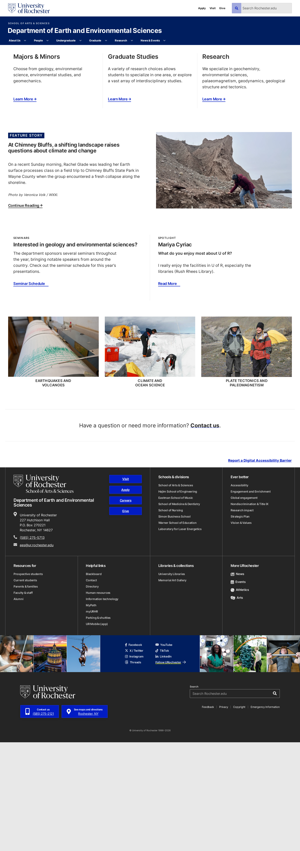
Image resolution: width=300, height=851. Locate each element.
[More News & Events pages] (164, 40)
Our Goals (32, 123)
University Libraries (171, 683)
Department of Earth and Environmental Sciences (85, 31)
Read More (167, 392)
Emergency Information (265, 815)
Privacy (223, 815)
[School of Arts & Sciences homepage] (44, 592)
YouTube (163, 753)
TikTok (162, 759)
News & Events (150, 40)
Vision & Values (241, 632)
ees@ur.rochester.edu (37, 653)
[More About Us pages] (25, 40)
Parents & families (26, 695)
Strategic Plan (240, 625)
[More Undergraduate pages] (80, 40)
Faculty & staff (23, 701)
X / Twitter (134, 759)
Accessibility (239, 594)
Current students (25, 689)
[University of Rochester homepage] (29, 8)
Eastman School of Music (175, 607)
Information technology (102, 708)
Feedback (208, 815)
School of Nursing (170, 619)
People (38, 40)
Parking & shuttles (98, 726)
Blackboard (93, 683)
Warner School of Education (177, 632)
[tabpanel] (150, 99)
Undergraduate (66, 40)
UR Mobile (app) (97, 733)
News (237, 682)
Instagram (134, 765)
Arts (237, 706)
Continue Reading (25, 314)
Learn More (24, 207)
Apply (202, 8)
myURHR (92, 720)
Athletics (240, 698)
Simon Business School (174, 625)
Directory (92, 695)
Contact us (204, 534)
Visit (213, 8)
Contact (91, 689)
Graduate (95, 40)
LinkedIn (163, 765)
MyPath (91, 714)
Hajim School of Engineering (177, 600)
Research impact (242, 619)
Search (194, 795)
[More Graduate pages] (105, 40)
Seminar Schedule (29, 392)
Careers (125, 609)
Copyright (239, 815)
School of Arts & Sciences (29, 23)
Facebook (133, 753)
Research (121, 40)
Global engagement (244, 607)
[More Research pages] (131, 40)
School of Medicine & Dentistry (179, 613)
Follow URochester (170, 771)
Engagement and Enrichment (251, 600)
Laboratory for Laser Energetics (180, 638)
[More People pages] (47, 40)
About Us (14, 40)
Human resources (98, 701)
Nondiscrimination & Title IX (250, 613)
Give (222, 8)
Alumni (18, 708)
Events (238, 690)
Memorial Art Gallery (172, 689)
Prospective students (28, 683)
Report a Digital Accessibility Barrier (260, 569)
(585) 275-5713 (32, 646)
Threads (133, 771)
